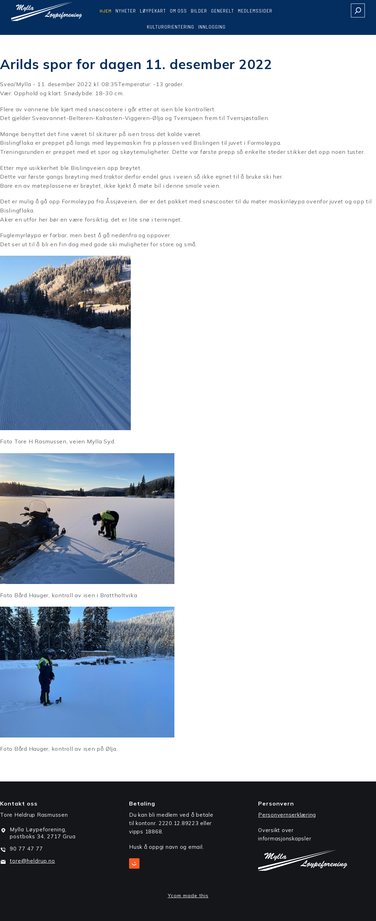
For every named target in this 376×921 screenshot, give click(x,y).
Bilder (199, 11)
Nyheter (125, 11)
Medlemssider (255, 11)
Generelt (222, 11)
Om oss (178, 11)
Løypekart (153, 11)
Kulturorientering (170, 27)
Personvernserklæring (287, 814)
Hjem (106, 11)
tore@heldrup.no (32, 861)
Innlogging (212, 27)
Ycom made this (188, 895)
